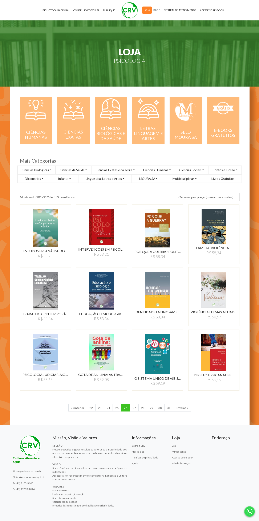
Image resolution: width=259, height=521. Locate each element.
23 (99, 408)
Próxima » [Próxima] (182, 408)
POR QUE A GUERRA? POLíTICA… (157, 252)
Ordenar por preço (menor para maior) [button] (206, 197)
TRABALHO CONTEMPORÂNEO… (45, 314)
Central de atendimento (180, 10)
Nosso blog (138, 451)
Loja (147, 10)
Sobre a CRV (138, 445)
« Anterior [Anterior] (77, 408)
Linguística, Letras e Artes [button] (103, 178)
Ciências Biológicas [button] (35, 170)
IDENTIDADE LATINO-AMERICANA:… (157, 312)
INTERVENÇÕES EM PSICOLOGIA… (101, 249)
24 (108, 408)
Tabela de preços (181, 463)
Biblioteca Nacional (56, 10)
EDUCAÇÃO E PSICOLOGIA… (101, 314)
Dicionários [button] (33, 178)
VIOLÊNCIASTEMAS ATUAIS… (214, 312)
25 (117, 408)
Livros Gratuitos (222, 178)
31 (168, 408)
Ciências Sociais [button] (190, 170)
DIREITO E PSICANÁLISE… (214, 375)
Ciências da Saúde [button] (72, 170)
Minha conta (179, 451)
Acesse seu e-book (212, 10)
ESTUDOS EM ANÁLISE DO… (45, 251)
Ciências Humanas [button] (155, 170)
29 (151, 408)
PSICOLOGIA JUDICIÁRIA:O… (45, 375)
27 (134, 408)
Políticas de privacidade (145, 457)
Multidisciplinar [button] (183, 178)
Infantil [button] (63, 178)
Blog (156, 10)
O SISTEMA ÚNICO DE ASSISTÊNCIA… (157, 378)
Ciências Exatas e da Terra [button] (114, 170)
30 (160, 408)
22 (91, 408)
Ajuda (135, 463)
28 (143, 408)
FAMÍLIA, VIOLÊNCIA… (213, 248)
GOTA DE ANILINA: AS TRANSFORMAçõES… (101, 375)
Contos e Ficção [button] (224, 170)
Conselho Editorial (86, 10)
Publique (109, 10)
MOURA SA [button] (147, 178)
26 (125, 408)
